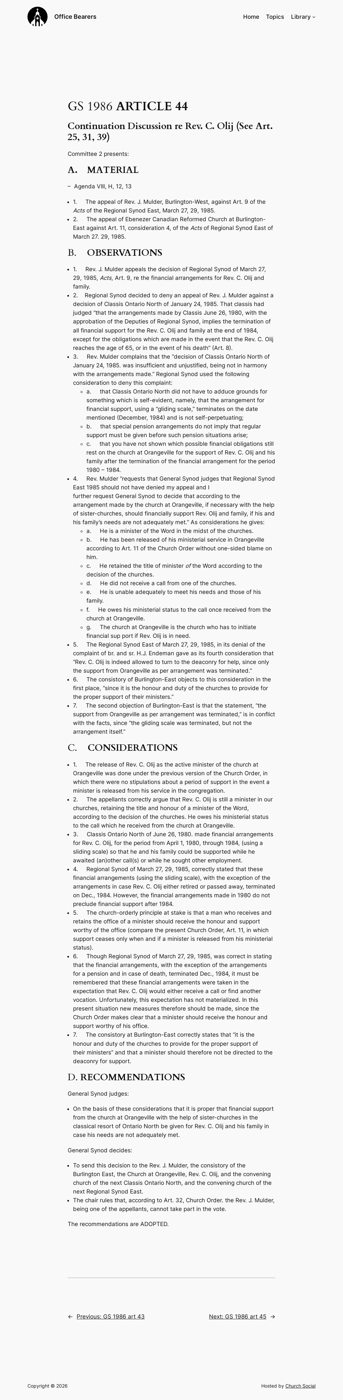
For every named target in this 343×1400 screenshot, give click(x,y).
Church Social (300, 1386)
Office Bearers (75, 16)
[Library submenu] (314, 16)
